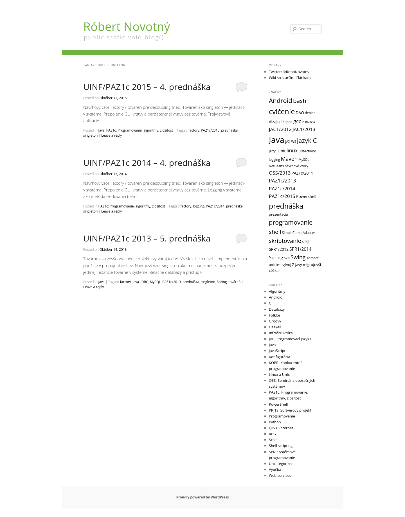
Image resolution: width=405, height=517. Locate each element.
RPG (272, 433)
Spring (222, 281)
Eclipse (286, 121)
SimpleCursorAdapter (298, 232)
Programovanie (282, 416)
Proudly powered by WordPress (202, 497)
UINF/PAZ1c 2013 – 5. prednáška (146, 238)
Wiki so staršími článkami (290, 77)
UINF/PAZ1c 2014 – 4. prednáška (146, 162)
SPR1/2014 (300, 249)
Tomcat (312, 258)
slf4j (305, 241)
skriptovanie (285, 241)
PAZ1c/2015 (210, 130)
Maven (289, 158)
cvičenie (282, 111)
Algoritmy (277, 291)
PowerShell (278, 404)
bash (299, 101)
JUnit (280, 150)
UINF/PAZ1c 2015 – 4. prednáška (146, 86)
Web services (280, 475)
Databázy (277, 309)
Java (101, 130)
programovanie (290, 222)
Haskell (275, 326)
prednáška (229, 130)
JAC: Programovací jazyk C (290, 338)
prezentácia (278, 214)
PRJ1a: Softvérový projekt (290, 410)
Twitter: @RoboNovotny (289, 71)
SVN (287, 258)
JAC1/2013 (303, 129)
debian (310, 112)
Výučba (275, 469)
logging (198, 206)
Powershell (306, 196)
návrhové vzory (296, 166)
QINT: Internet (281, 427)
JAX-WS (290, 141)
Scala (273, 439)
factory (193, 130)
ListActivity (307, 151)
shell (275, 232)
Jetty (272, 151)
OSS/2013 (280, 173)
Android (280, 100)
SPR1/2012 (279, 249)
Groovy (275, 321)
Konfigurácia (279, 356)
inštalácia (308, 122)
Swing (298, 257)
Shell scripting (280, 445)
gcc (297, 121)
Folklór (274, 315)
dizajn (274, 121)
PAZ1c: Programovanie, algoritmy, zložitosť (139, 130)
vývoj (286, 264)
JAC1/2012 (280, 129)
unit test (275, 264)
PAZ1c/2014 (215, 206)
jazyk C (307, 140)
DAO (300, 112)
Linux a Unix (279, 374)
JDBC (144, 281)
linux (292, 150)
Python (275, 422)
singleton (90, 135)
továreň (234, 281)
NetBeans (276, 166)
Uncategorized (281, 463)
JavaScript (277, 350)
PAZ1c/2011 (302, 173)
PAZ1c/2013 (171, 281)
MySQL (155, 281)
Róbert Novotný (126, 26)
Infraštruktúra (281, 332)
